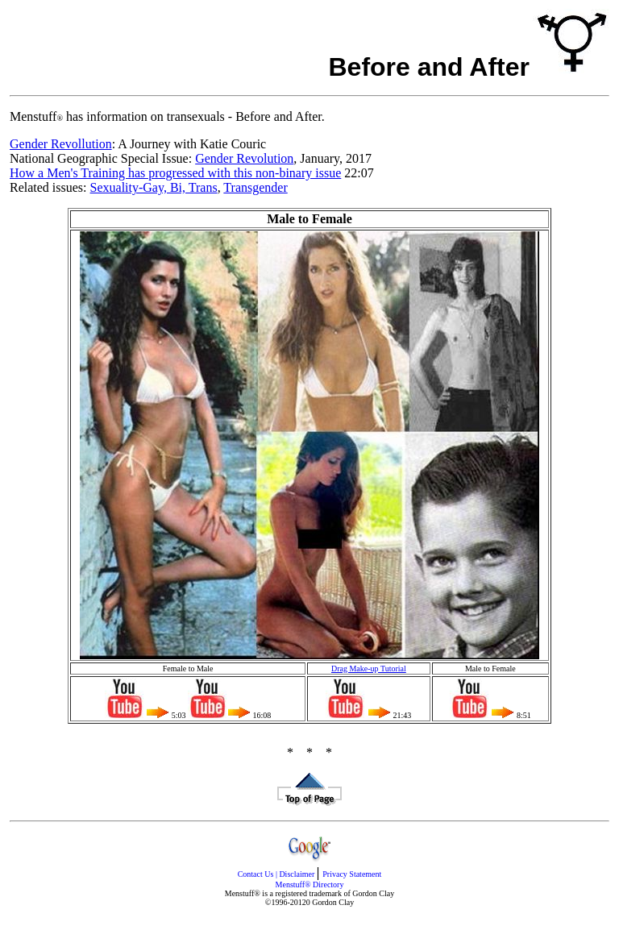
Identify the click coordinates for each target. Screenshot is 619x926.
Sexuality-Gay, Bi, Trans (154, 187)
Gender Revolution (244, 158)
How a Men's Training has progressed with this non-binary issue (175, 173)
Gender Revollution (61, 144)
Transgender (255, 187)
